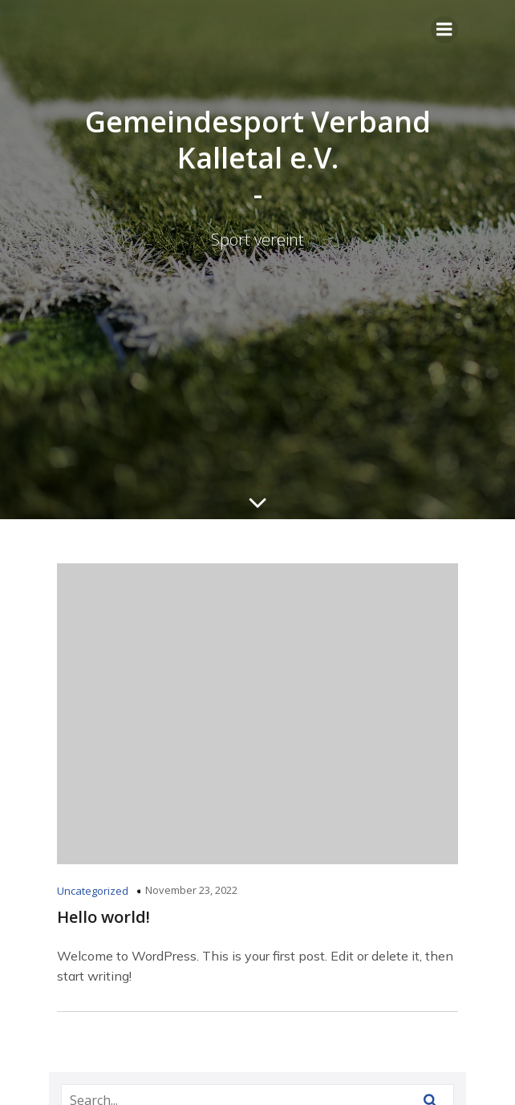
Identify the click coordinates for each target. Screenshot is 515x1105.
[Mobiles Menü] (444, 29)
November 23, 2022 (191, 890)
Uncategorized (92, 891)
